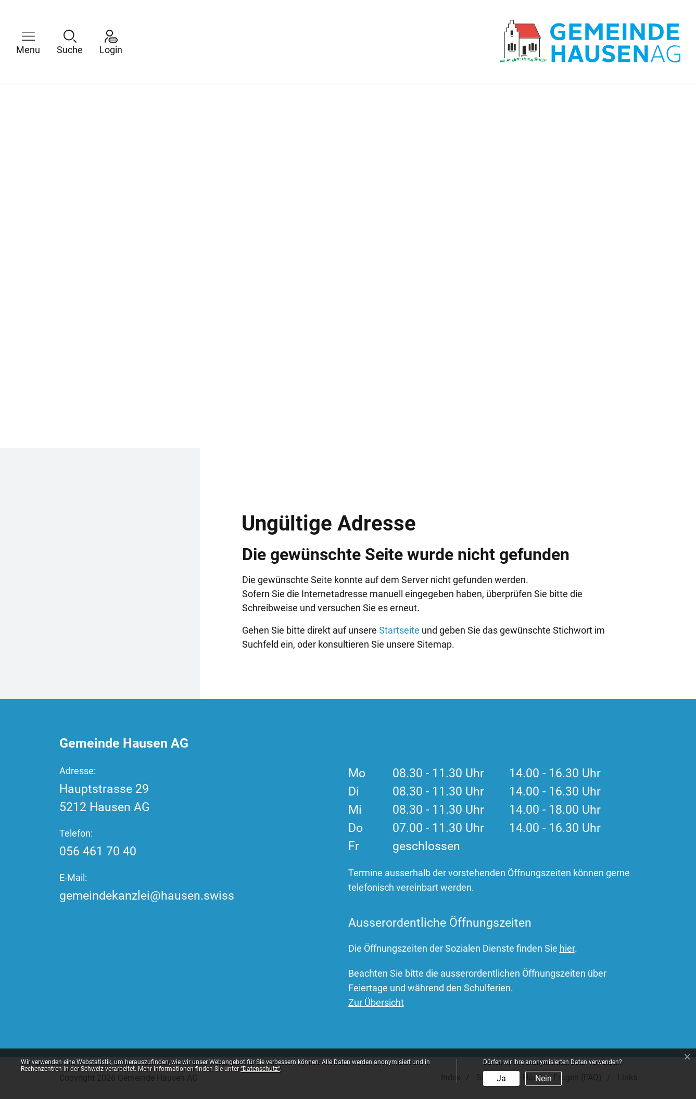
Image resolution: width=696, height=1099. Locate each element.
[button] (36, 41)
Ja (501, 1078)
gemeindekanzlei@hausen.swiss (146, 896)
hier (567, 948)
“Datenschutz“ (260, 1068)
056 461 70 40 (97, 851)
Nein (543, 1078)
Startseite (399, 630)
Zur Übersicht (376, 1002)
